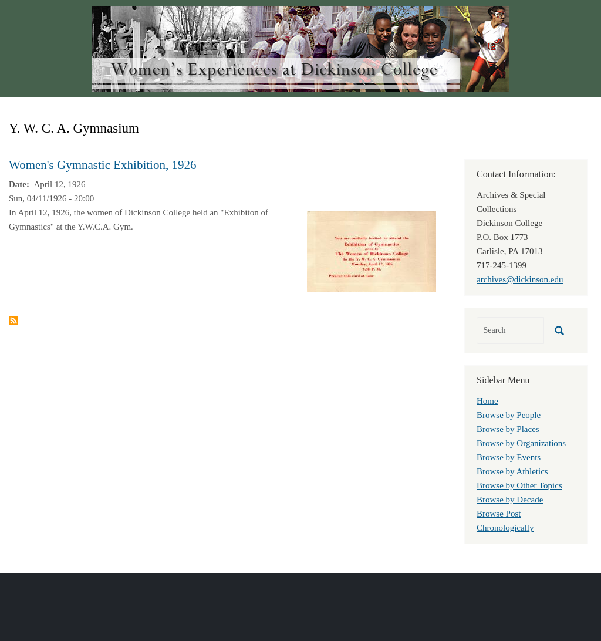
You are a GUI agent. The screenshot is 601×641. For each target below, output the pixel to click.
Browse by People (509, 415)
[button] (371, 250)
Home (487, 401)
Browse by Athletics (512, 471)
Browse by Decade (510, 499)
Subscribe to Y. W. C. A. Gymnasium (13, 320)
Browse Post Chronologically (505, 520)
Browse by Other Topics (519, 485)
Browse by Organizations (521, 443)
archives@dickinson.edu (520, 279)
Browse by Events (509, 457)
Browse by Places (508, 429)
